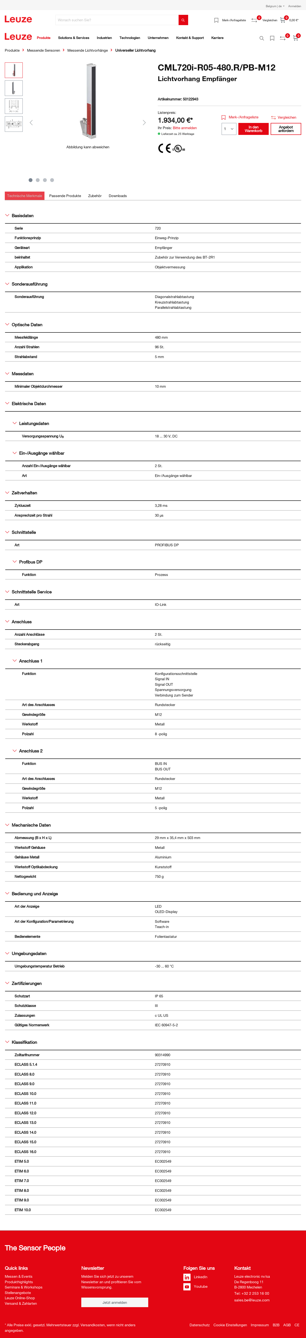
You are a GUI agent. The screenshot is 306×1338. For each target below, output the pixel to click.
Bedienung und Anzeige (31, 891)
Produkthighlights (19, 1279)
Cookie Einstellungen (230, 1322)
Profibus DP (27, 559)
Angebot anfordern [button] (286, 126)
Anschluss (18, 619)
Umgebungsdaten (25, 950)
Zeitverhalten (21, 490)
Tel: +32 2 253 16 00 (251, 1290)
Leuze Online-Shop (20, 1295)
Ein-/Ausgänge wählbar (38, 450)
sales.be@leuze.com (252, 1297)
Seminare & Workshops (24, 1284)
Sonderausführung (26, 281)
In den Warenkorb (253, 126)
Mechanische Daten (28, 822)
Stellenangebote (18, 1290)
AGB (287, 1322)
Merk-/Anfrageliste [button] (240, 114)
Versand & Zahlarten (21, 1301)
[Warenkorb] (289, 20)
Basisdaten (19, 213)
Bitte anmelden (185, 125)
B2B (276, 1322)
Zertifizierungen (23, 980)
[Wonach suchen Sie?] (117, 20)
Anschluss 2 (28, 748)
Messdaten (19, 371)
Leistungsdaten (31, 420)
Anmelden (294, 6)
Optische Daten (23, 322)
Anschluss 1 (28, 658)
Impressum (260, 1322)
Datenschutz (200, 1322)
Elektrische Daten (25, 401)
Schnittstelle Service (28, 589)
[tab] (24, 193)
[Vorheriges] (31, 119)
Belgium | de (274, 6)
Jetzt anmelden (115, 1300)
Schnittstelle (20, 529)
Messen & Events (19, 1274)
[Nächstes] (144, 119)
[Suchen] (183, 20)
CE (297, 1322)
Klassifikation (21, 1039)
